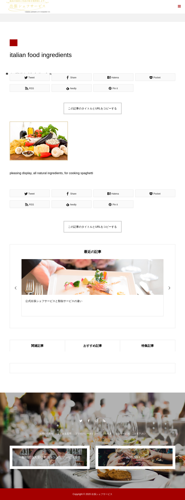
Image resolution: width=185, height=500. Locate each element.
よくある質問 (64, 433)
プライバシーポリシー (86, 433)
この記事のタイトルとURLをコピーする (92, 108)
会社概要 (107, 433)
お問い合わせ (46, 433)
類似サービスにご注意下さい (130, 433)
